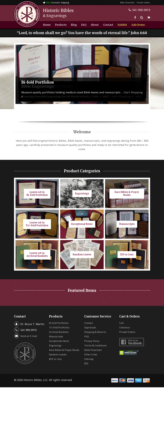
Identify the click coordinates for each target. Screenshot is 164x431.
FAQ (83, 24)
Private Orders (143, 2)
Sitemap (89, 359)
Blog (74, 24)
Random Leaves (58, 358)
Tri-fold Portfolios (60, 327)
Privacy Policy (92, 341)
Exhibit (122, 24)
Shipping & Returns (96, 332)
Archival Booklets (60, 332)
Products (61, 24)
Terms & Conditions (96, 345)
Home (47, 24)
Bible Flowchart (127, 2)
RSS (86, 363)
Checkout (125, 327)
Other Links (91, 354)
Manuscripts (57, 336)
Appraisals (90, 327)
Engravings (56, 345)
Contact (108, 24)
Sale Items (138, 24)
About (95, 24)
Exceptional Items (60, 341)
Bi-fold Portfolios (59, 323)
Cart (122, 323)
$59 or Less (56, 362)
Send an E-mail (29, 336)
